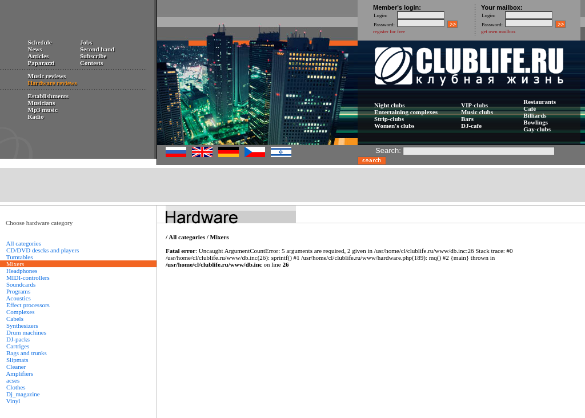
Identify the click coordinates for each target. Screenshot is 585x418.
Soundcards (20, 284)
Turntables (19, 257)
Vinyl (13, 400)
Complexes (20, 311)
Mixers (219, 237)
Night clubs (389, 105)
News (35, 49)
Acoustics (18, 298)
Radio (36, 116)
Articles (38, 56)
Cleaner (16, 366)
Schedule (40, 42)
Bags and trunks (26, 352)
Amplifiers (19, 373)
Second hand (97, 49)
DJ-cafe (471, 125)
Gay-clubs (537, 129)
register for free (389, 31)
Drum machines (26, 332)
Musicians (41, 102)
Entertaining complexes (406, 111)
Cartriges (17, 346)
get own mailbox (498, 31)
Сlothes (16, 387)
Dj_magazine (23, 394)
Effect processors (28, 305)
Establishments (48, 96)
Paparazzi (41, 62)
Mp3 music (43, 109)
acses (12, 380)
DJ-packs (18, 339)
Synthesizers (22, 325)
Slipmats (17, 359)
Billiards (534, 115)
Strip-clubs (389, 118)
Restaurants (539, 101)
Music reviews (47, 76)
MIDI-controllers (28, 277)
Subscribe (93, 56)
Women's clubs (394, 125)
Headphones (21, 270)
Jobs (86, 42)
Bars (467, 118)
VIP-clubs (474, 105)
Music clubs (477, 111)
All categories (23, 243)
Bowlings (535, 122)
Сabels (14, 318)
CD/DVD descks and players (42, 250)
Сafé (529, 108)
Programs (18, 291)
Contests (91, 62)
